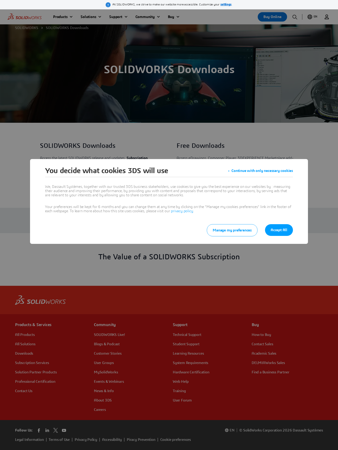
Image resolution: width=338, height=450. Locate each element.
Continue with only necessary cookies (262, 171)
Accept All (279, 230)
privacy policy (182, 211)
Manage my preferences (232, 230)
